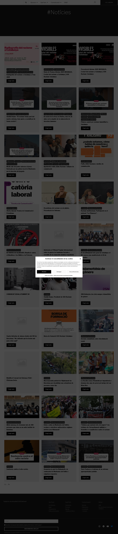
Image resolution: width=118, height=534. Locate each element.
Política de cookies (49, 275)
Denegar (59, 272)
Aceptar (44, 272)
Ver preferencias (73, 272)
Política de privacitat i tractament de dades (63, 275)
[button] (80, 259)
